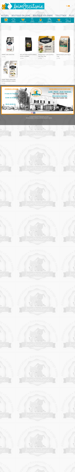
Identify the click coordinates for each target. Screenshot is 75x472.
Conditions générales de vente (41, 118)
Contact (50, 118)
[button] (68, 6)
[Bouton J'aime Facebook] (40, 113)
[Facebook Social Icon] (34, 113)
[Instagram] (32, 113)
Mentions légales (30, 118)
